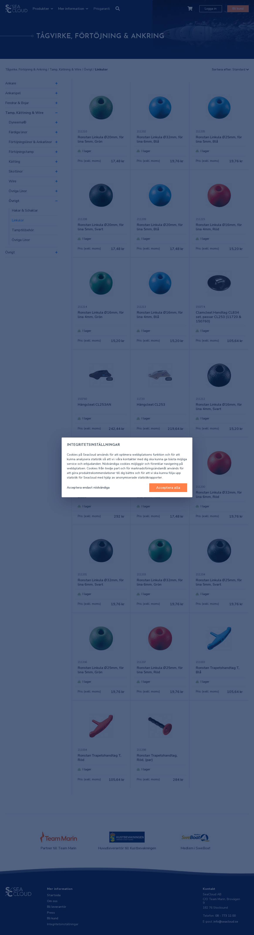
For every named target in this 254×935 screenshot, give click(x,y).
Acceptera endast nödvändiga (88, 487)
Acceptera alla (168, 487)
